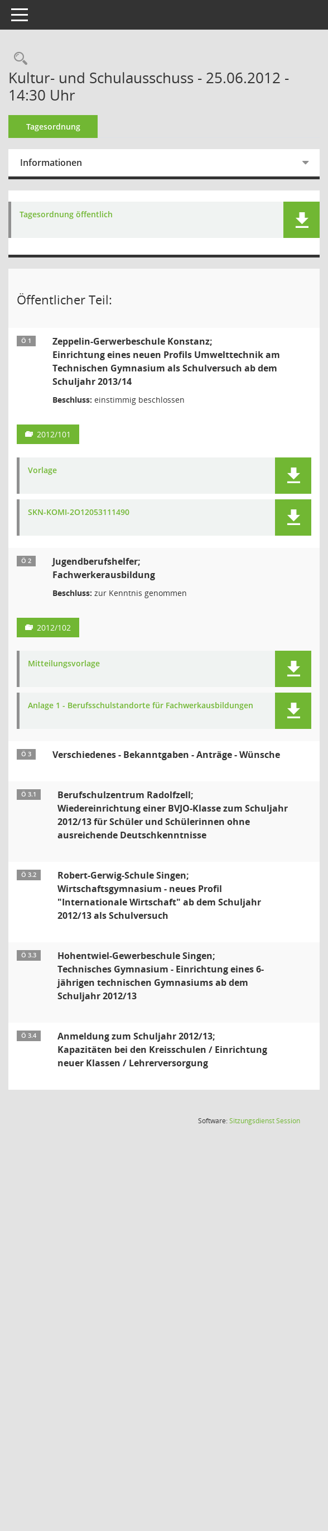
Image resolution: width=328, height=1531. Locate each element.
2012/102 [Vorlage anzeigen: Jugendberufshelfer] (69, 627)
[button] (301, 220)
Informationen (67, 162)
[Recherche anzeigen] (33, 59)
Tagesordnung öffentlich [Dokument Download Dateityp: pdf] (81, 215)
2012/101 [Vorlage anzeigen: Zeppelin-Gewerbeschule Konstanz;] (69, 434)
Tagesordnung (69, 126)
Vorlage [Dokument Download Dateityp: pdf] (58, 470)
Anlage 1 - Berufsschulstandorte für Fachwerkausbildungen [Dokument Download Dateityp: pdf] (111, 710)
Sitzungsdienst (264, 1137)
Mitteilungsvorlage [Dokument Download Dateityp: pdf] (79, 664)
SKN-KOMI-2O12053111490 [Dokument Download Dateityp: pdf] (94, 512)
